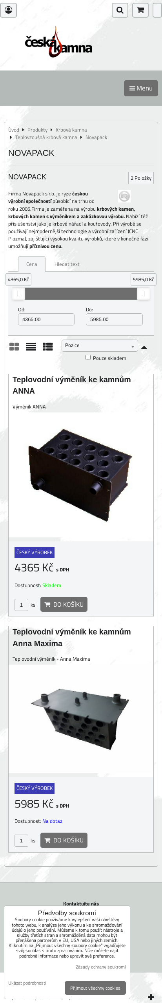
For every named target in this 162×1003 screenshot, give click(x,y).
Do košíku (64, 604)
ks (25, 605)
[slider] (18, 293)
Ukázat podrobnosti (27, 982)
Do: (114, 315)
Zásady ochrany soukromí (101, 966)
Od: (46, 315)
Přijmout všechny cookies (95, 988)
